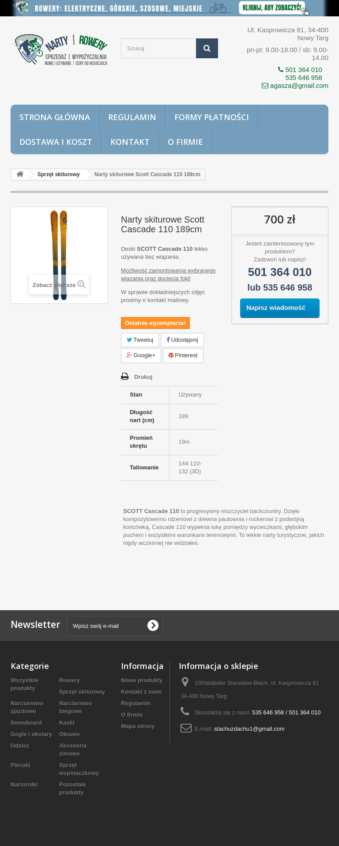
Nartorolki (24, 784)
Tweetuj (140, 339)
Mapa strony (138, 726)
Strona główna (54, 117)
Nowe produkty (141, 680)
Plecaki (20, 765)
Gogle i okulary (31, 734)
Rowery (69, 680)
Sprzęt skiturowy (82, 691)
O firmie (185, 141)
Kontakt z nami (141, 691)
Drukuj (143, 377)
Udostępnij (182, 339)
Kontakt (130, 141)
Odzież (20, 745)
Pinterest (183, 355)
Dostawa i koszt (55, 141)
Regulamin (132, 117)
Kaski (67, 722)
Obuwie (69, 734)
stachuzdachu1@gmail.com (249, 728)
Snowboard (26, 722)
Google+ (141, 355)
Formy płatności (211, 117)
